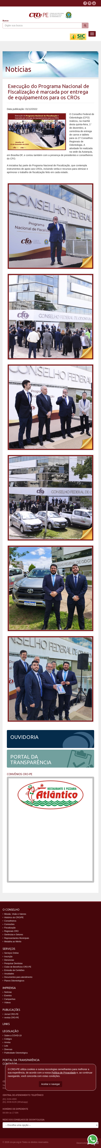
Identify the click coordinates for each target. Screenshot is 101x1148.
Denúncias (9, 960)
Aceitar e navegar (50, 1084)
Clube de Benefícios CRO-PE (17, 967)
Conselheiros (10, 921)
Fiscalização (10, 928)
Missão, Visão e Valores (15, 914)
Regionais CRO (11, 931)
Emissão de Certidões (14, 970)
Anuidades (9, 974)
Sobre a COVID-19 (13, 1035)
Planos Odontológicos (14, 981)
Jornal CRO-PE (11, 1014)
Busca (5, 20)
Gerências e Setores (13, 934)
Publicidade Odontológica (16, 1053)
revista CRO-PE (11, 1017)
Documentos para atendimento (18, 977)
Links (6, 1023)
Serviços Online (11, 953)
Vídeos (7, 1002)
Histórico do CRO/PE (14, 917)
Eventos (8, 995)
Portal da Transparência (21, 1060)
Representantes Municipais (16, 938)
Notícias (8, 992)
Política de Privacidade (64, 1072)
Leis (6, 1046)
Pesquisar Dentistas (13, 963)
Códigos (8, 1039)
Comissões (9, 924)
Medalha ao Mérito (12, 941)
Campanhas (9, 999)
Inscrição (8, 956)
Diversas (8, 1049)
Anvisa (7, 1042)
